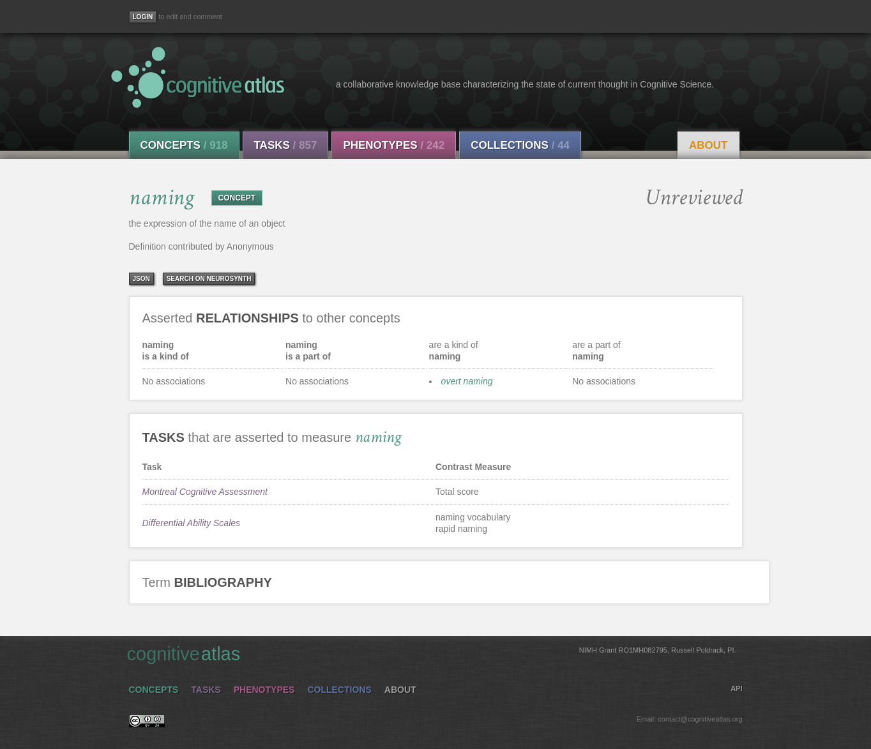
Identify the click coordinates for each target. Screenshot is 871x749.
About (708, 145)
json (141, 278)
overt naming (467, 381)
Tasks (285, 145)
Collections (520, 145)
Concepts (184, 145)
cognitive (431, 653)
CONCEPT (237, 197)
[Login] (143, 17)
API (736, 688)
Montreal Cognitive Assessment (205, 492)
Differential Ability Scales (191, 523)
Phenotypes (393, 145)
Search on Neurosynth (209, 278)
